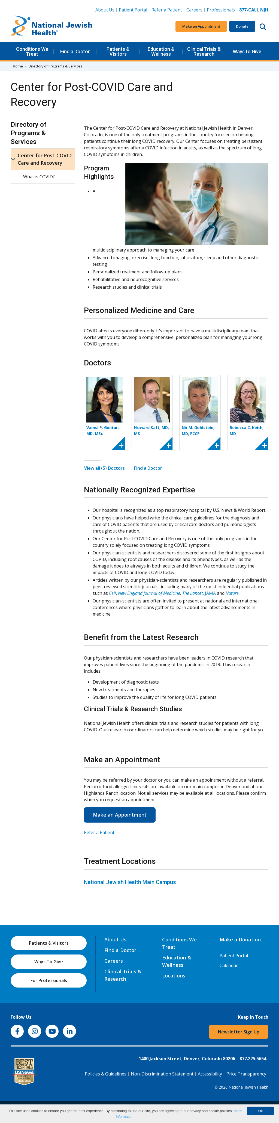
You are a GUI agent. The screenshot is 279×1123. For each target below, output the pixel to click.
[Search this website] (262, 26)
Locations (173, 975)
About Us (104, 10)
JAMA (210, 593)
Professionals (221, 10)
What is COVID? (39, 177)
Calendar (229, 965)
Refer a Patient (166, 10)
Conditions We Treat (32, 51)
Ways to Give (247, 51)
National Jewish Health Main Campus (130, 882)
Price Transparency (246, 1074)
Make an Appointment (201, 26)
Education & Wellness (161, 51)
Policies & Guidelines (105, 1074)
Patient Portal (133, 10)
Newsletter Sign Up (238, 1032)
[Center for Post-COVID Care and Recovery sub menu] (13, 159)
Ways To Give (48, 962)
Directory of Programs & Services (29, 133)
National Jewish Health (248, 1087)
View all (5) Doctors (104, 468)
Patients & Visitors (118, 51)
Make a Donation (240, 939)
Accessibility (210, 1074)
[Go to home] (51, 26)
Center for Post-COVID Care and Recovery (45, 159)
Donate (242, 26)
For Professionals (49, 980)
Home (18, 66)
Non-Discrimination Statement (162, 1074)
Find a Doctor (75, 51)
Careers (195, 9)
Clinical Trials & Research (204, 51)
